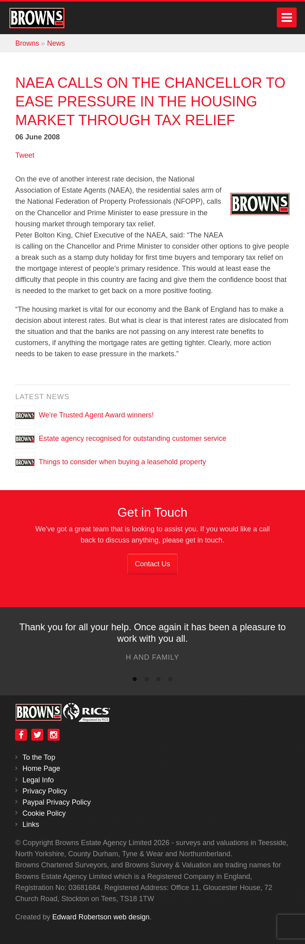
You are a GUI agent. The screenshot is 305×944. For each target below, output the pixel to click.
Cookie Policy (44, 813)
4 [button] (170, 681)
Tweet (24, 155)
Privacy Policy (44, 791)
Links (30, 824)
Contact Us (152, 564)
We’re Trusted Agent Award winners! (96, 415)
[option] (152, 644)
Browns (27, 43)
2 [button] (147, 681)
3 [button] (158, 681)
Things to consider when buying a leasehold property (122, 461)
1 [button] (135, 681)
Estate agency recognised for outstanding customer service (132, 438)
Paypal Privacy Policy (56, 802)
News (56, 43)
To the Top (38, 757)
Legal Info (38, 780)
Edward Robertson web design (100, 917)
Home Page (41, 768)
